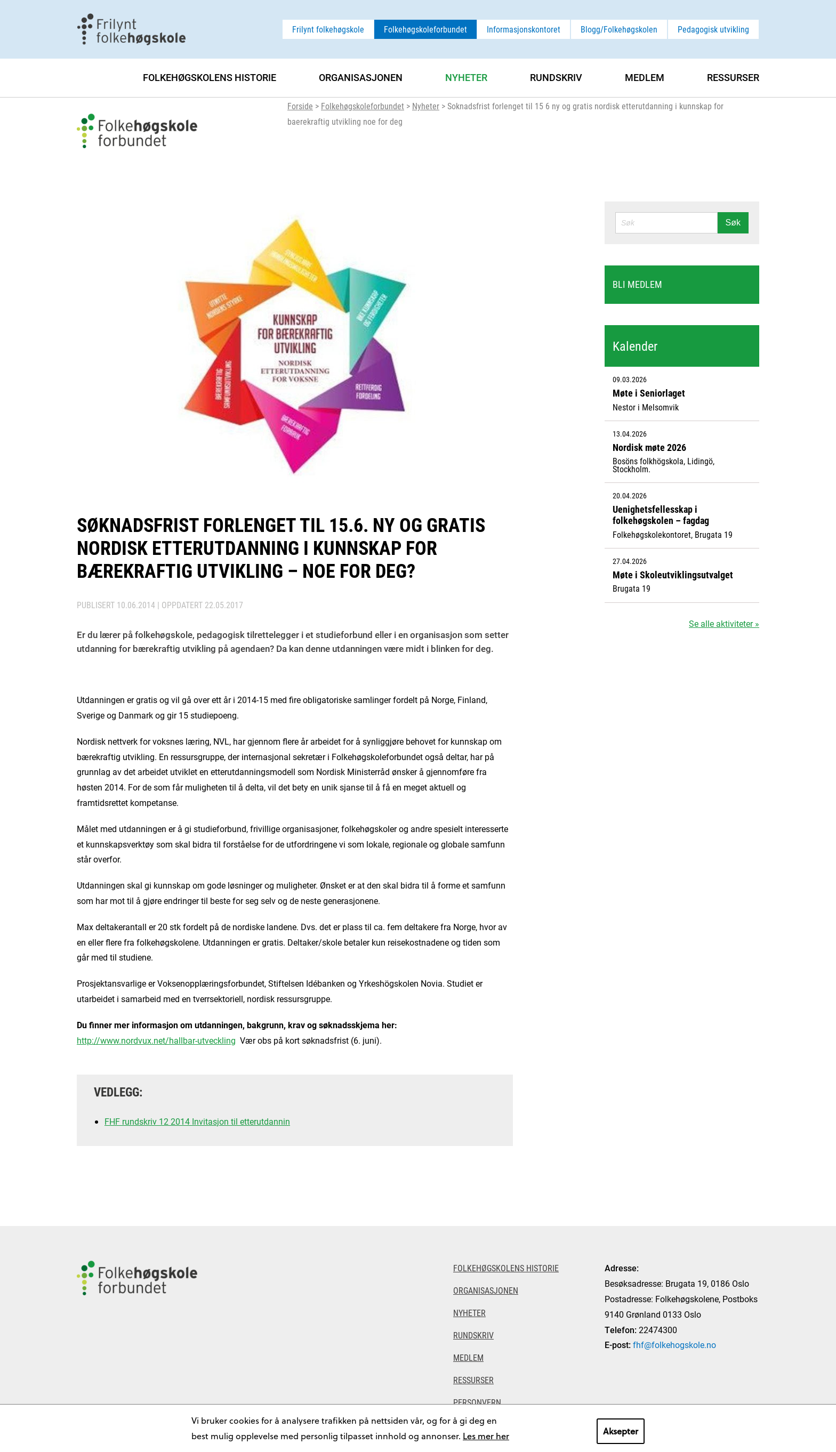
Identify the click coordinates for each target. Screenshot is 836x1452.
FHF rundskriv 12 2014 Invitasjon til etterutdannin (197, 1121)
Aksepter (620, 1431)
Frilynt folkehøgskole (328, 29)
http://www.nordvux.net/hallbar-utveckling (156, 1040)
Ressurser (733, 77)
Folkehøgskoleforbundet (425, 29)
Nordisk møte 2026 (649, 447)
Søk (733, 222)
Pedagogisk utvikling (713, 29)
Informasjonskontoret (523, 29)
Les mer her (486, 1436)
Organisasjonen (361, 77)
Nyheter (425, 105)
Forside (300, 105)
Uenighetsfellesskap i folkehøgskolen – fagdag (661, 515)
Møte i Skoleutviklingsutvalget (673, 574)
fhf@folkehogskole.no (674, 1344)
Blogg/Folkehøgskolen (619, 29)
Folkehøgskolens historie (209, 77)
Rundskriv (556, 77)
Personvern (477, 1402)
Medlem (644, 77)
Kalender (635, 345)
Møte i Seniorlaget (649, 392)
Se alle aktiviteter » (724, 623)
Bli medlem (637, 284)
